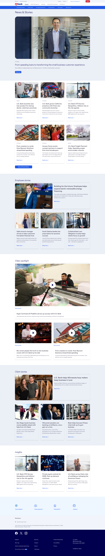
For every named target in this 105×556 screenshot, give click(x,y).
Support (59, 1)
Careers (36, 542)
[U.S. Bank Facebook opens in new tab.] (16, 533)
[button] (88, 1)
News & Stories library (23, 167)
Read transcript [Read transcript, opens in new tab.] (18, 308)
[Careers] (76, 507)
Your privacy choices (21, 549)
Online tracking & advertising (22, 546)
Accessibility (57, 542)
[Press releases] (20, 507)
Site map (17, 542)
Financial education (23, 1)
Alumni (36, 546)
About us (16, 1)
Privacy (55, 546)
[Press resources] (39, 507)
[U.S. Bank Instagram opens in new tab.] (26, 533)
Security (36, 539)
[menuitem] (18, 4)
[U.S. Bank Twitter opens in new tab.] (21, 533)
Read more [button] (18, 72)
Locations (64, 1)
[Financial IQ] (58, 507)
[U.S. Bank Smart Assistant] (76, 1)
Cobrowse (36, 549)
